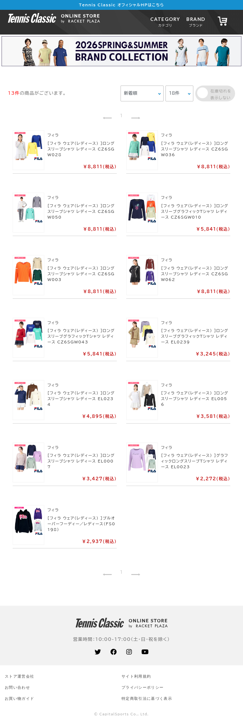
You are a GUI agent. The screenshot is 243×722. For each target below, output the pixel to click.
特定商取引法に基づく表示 (147, 698)
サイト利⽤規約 (136, 676)
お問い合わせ (17, 687)
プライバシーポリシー (143, 687)
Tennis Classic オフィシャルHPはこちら (121, 5)
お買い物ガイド (19, 698)
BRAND (195, 21)
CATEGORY (165, 21)
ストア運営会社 (19, 676)
